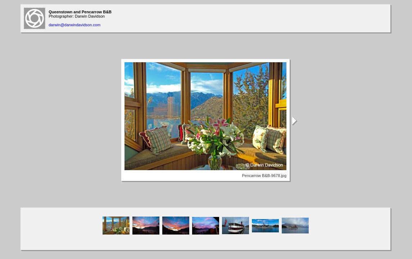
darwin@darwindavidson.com (74, 25)
